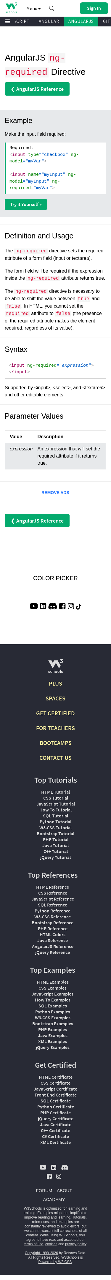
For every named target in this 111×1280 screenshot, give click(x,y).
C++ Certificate (55, 1130)
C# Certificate (55, 1136)
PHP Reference (52, 928)
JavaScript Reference (52, 899)
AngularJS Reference (52, 946)
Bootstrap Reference (52, 922)
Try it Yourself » (26, 204)
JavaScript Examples (52, 994)
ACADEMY (54, 1199)
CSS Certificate (55, 1083)
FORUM (44, 1190)
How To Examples (52, 1000)
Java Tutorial (55, 845)
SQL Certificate (56, 1101)
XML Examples (52, 1041)
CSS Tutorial (55, 798)
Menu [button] (33, 8)
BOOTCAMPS (56, 742)
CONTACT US (55, 757)
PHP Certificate (55, 1113)
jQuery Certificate (55, 1118)
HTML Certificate (56, 1077)
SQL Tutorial (55, 816)
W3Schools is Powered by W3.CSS (60, 1259)
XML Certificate (55, 1142)
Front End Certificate (56, 1095)
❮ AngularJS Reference (37, 89)
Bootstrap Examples (52, 1023)
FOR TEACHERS (55, 728)
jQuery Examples (53, 1047)
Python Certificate (55, 1107)
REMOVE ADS (55, 492)
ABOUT (64, 1190)
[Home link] (11, 8)
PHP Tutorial (55, 839)
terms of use (33, 1244)
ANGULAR (49, 21)
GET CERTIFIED (55, 713)
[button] (51, 8)
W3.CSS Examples (52, 1017)
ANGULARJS (81, 21)
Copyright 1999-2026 (41, 1253)
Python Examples (52, 1012)
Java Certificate (55, 1124)
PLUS (55, 683)
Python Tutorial (55, 822)
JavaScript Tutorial (55, 804)
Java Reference (52, 940)
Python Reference (52, 911)
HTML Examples (53, 982)
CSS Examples (52, 988)
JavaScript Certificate (55, 1089)
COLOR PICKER (55, 578)
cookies (51, 1244)
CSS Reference (52, 893)
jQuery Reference (52, 952)
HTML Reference (52, 887)
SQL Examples (52, 1006)
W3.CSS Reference (52, 917)
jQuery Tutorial (55, 857)
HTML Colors (52, 934)
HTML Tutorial (55, 792)
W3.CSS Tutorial (55, 827)
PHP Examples (52, 1029)
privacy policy (75, 1244)
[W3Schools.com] (55, 668)
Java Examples (52, 1035)
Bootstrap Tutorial (55, 833)
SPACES (55, 698)
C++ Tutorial (56, 851)
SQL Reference (52, 905)
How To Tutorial (55, 810)
